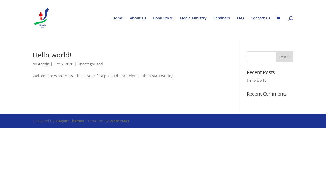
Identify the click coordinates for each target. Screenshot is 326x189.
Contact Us (260, 18)
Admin (43, 63)
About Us (138, 18)
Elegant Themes (69, 120)
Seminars (221, 18)
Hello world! (52, 55)
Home (117, 18)
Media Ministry (193, 18)
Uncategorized (90, 63)
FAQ (240, 18)
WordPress (119, 120)
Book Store (163, 18)
